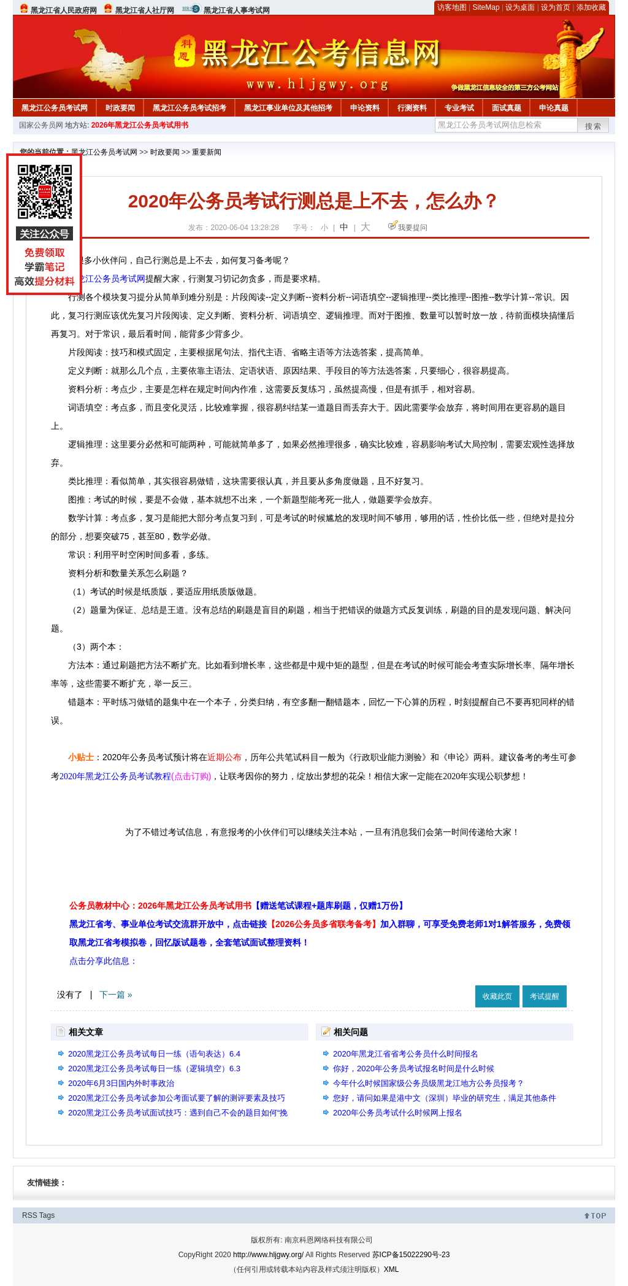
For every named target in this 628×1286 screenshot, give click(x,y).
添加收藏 (591, 7)
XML (391, 1269)
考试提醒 (544, 996)
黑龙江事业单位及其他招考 (288, 108)
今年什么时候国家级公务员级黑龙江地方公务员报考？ (428, 1083)
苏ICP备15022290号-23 (411, 1254)
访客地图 (452, 7)
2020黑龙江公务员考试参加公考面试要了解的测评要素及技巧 (176, 1098)
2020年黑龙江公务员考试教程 (115, 776)
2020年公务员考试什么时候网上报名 (397, 1112)
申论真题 (554, 108)
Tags (47, 1215)
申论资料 (365, 108)
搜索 (593, 126)
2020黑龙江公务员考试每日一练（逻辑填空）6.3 (154, 1068)
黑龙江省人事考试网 (237, 10)
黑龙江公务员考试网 (54, 108)
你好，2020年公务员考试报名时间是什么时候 (413, 1068)
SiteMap (486, 7)
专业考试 (459, 108)
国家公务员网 (41, 125)
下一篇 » (115, 994)
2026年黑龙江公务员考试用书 (140, 125)
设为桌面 (520, 7)
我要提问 (412, 227)
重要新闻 (206, 152)
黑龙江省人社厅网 (144, 10)
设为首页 (555, 7)
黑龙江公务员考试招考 (189, 108)
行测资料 (412, 108)
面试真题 (506, 108)
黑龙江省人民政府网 (64, 10)
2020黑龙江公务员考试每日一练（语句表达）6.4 (154, 1053)
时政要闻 (120, 108)
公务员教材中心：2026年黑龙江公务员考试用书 (238, 906)
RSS (29, 1215)
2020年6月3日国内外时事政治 (121, 1083)
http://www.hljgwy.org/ (268, 1254)
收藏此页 (497, 996)
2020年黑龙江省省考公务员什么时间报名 (405, 1053)
